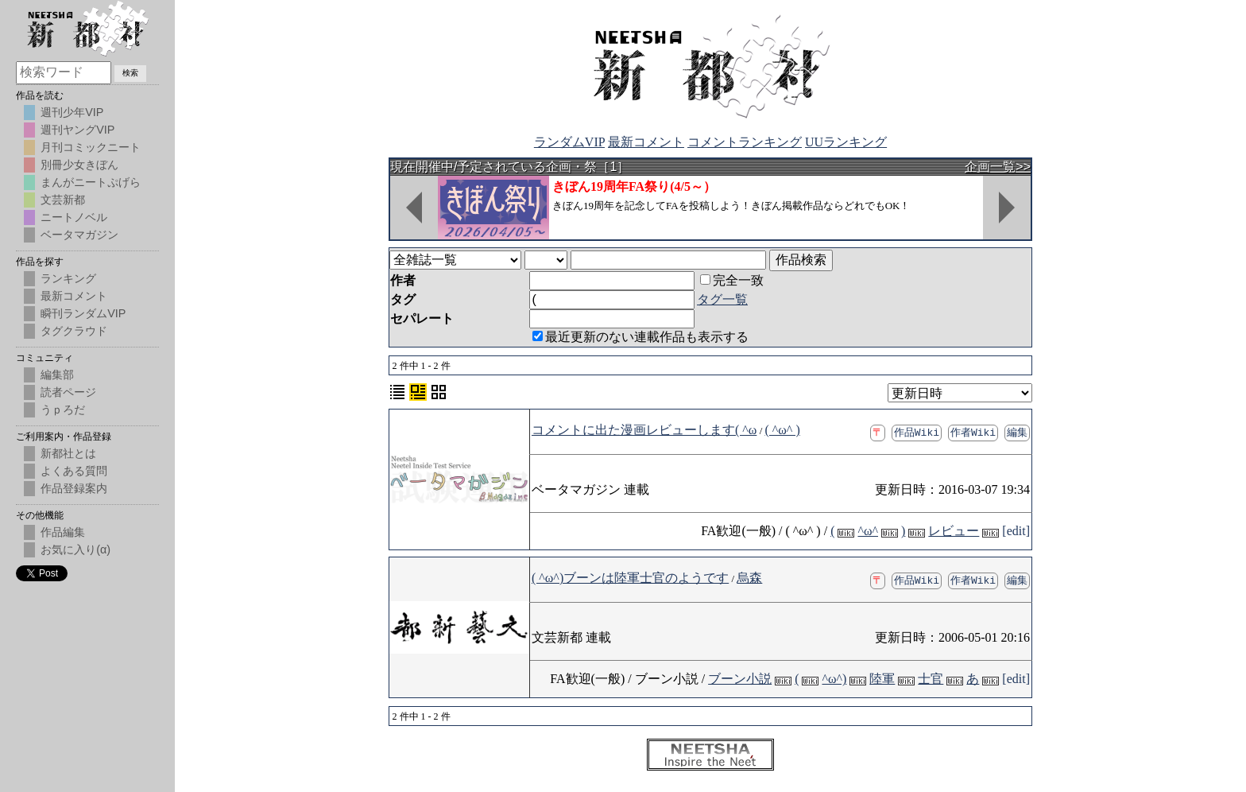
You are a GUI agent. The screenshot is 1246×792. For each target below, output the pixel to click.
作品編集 (63, 532)
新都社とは (68, 453)
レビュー (953, 531)
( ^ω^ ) (782, 430)
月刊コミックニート (91, 147)
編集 (1017, 432)
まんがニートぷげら (91, 182)
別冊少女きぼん (79, 164)
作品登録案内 (74, 488)
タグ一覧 (722, 299)
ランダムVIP (569, 142)
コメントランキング (744, 142)
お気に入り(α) (75, 549)
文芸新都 (63, 199)
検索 (130, 72)
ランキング (68, 278)
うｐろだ (63, 409)
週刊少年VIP (72, 112)
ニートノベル (74, 217)
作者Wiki (973, 432)
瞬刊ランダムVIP (83, 313)
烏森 (749, 577)
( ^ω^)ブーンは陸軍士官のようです (630, 577)
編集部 (57, 374)
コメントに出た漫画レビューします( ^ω (644, 430)
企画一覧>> (998, 166)
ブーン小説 (740, 678)
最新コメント (646, 142)
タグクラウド (74, 330)
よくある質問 (74, 470)
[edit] (1016, 531)
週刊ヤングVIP (77, 129)
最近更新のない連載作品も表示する (640, 337)
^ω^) (834, 678)
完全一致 (732, 280)
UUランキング (846, 142)
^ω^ (867, 531)
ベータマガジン (79, 234)
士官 (930, 678)
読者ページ (68, 392)
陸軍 (882, 678)
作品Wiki (916, 432)
